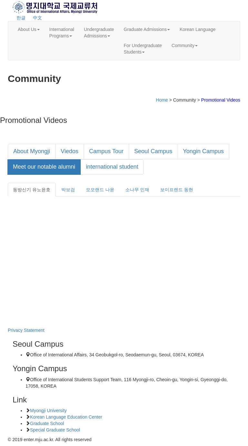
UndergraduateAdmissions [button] (99, 32)
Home (162, 100)
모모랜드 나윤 (100, 189)
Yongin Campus (203, 151)
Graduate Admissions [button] (147, 29)
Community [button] (184, 45)
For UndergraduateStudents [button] (143, 49)
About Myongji (31, 151)
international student (112, 167)
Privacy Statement (26, 330)
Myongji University (48, 410)
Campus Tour (106, 151)
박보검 (68, 189)
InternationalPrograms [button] (61, 32)
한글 (21, 17)
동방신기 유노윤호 (31, 189)
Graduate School (47, 423)
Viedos (69, 151)
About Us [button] (29, 29)
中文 (37, 17)
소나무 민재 (137, 189)
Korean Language (197, 29)
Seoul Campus (153, 151)
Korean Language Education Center (66, 417)
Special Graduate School (55, 429)
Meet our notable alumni (44, 167)
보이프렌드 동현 (176, 189)
